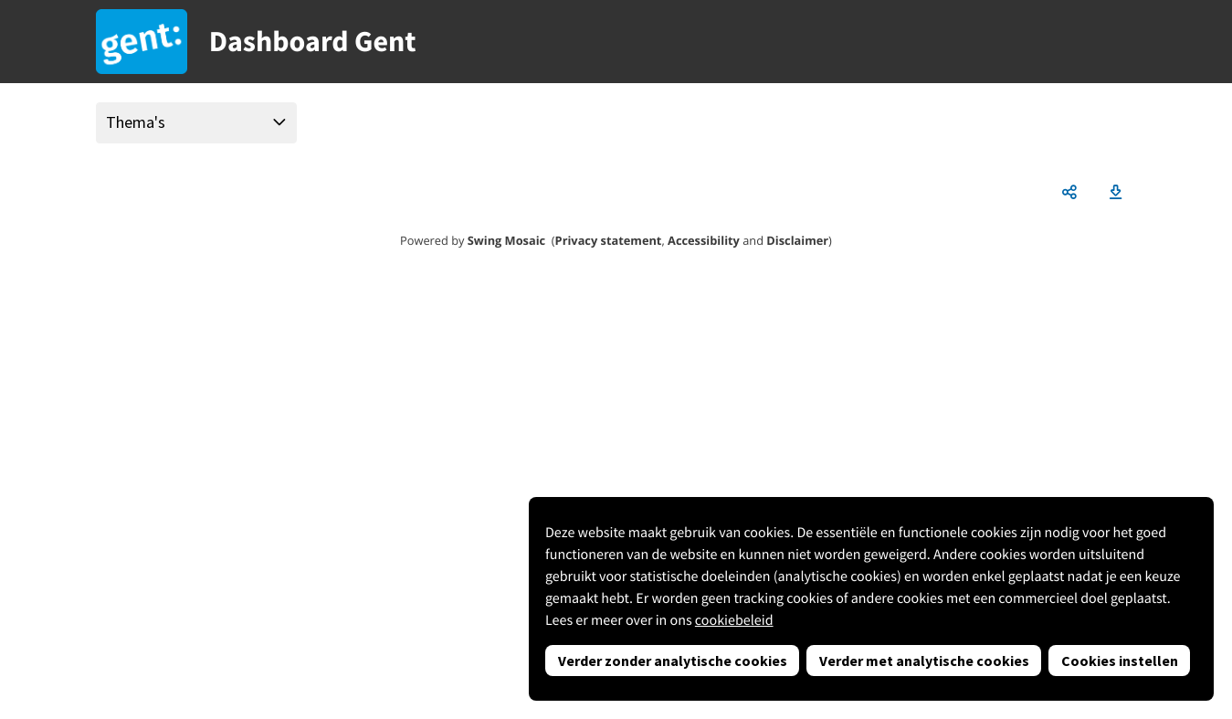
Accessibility (704, 240)
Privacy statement (608, 240)
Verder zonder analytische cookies (672, 660)
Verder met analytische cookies (924, 660)
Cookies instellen (1119, 660)
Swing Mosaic (506, 240)
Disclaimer (797, 240)
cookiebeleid (734, 620)
